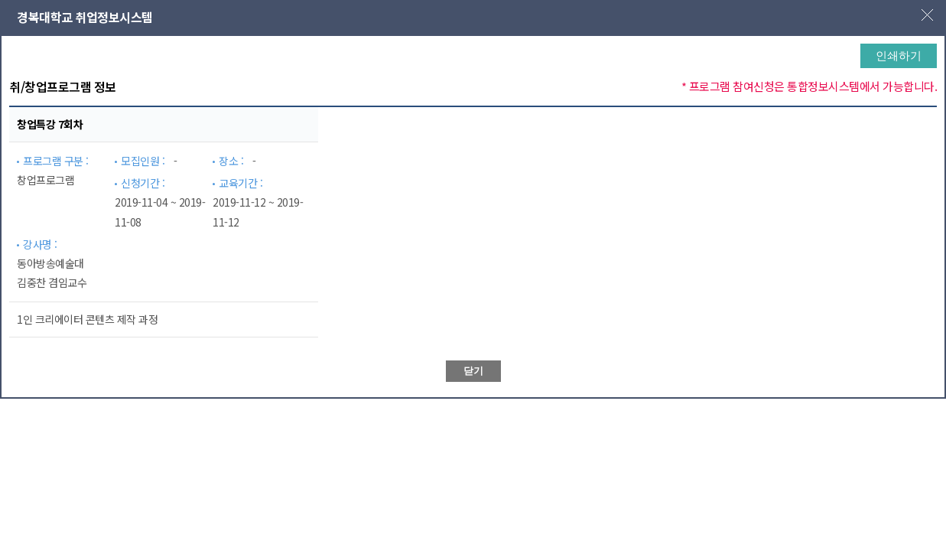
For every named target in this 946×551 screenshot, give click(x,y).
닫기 (473, 371)
